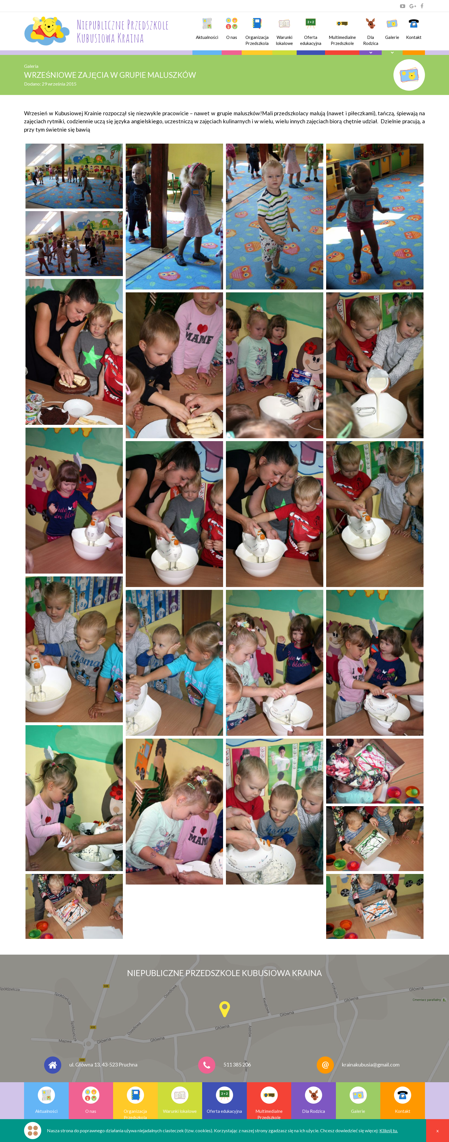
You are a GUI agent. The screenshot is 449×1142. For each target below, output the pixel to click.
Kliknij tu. (388, 1130)
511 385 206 (237, 1064)
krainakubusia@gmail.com (370, 1064)
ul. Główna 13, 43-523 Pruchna (103, 1064)
